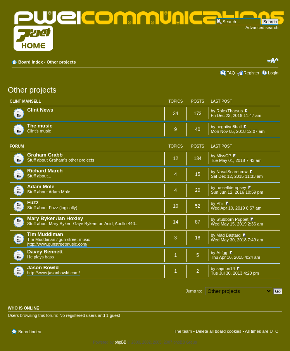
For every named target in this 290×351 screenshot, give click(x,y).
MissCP (223, 155)
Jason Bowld (43, 267)
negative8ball (229, 126)
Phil (219, 203)
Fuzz (32, 202)
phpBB (120, 342)
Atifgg (221, 252)
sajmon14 (225, 268)
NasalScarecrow (231, 171)
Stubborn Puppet (232, 219)
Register (251, 73)
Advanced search (261, 27)
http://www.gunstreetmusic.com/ (57, 244)
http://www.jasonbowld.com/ (53, 272)
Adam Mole (40, 186)
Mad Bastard (228, 235)
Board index (30, 62)
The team (183, 331)
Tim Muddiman (45, 234)
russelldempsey (231, 187)
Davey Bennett (45, 252)
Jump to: (194, 291)
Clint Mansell (25, 101)
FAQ (230, 73)
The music (39, 126)
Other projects (61, 62)
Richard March (45, 171)
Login (273, 73)
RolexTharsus (229, 110)
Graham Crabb (45, 155)
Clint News (40, 110)
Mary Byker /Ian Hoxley (55, 218)
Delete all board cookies (218, 331)
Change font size (272, 60)
